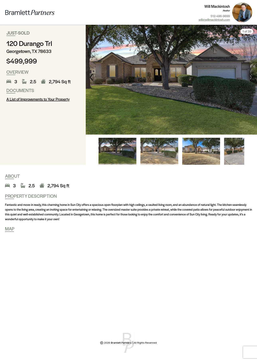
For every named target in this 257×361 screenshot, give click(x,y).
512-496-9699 (220, 16)
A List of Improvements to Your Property (38, 99)
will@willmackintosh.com (214, 19)
